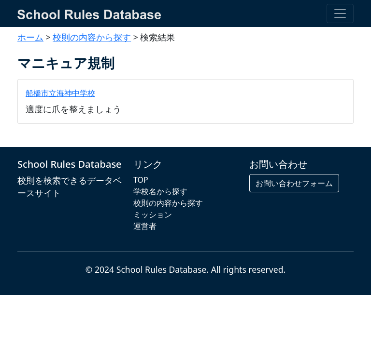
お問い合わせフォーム (294, 183)
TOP (140, 179)
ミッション (152, 214)
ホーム (30, 37)
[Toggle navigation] (340, 13)
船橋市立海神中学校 (60, 93)
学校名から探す (160, 191)
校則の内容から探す (92, 37)
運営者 (145, 226)
